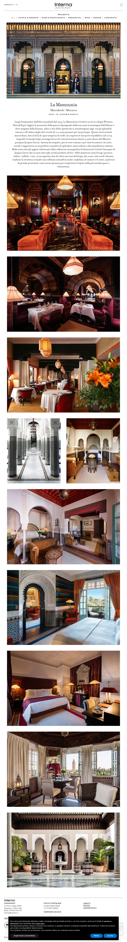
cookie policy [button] (39, 923)
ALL (13, 18)
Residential (74, 18)
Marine (97, 18)
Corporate (110, 18)
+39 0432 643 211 (15, 911)
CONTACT (8, 5)
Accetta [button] (110, 936)
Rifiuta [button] (96, 936)
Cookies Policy (90, 908)
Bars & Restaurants (53, 18)
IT (17, 5)
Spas (87, 18)
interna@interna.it (11, 913)
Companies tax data (52, 912)
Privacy (86, 905)
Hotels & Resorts (29, 18)
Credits (86, 903)
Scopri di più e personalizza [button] (24, 936)
